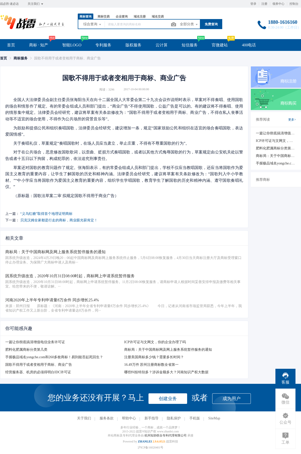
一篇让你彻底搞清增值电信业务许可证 (35, 342)
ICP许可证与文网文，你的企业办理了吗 (155, 342)
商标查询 (86, 16)
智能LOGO (71, 45)
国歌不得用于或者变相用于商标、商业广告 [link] (67, 58)
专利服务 (103, 45)
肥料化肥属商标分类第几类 (26, 349)
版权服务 (133, 45)
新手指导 (151, 418)
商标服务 (21, 58)
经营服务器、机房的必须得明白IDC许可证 (38, 372)
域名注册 (140, 16)
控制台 (293, 4)
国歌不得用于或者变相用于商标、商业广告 (38, 365)
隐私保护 (174, 418)
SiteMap (214, 418)
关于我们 (84, 418)
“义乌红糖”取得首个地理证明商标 (46, 214)
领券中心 (278, 4)
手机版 (194, 418)
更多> (292, 119)
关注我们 (36, 4)
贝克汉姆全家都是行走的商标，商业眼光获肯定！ (59, 220)
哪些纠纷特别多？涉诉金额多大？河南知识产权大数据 (166, 372)
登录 (253, 4)
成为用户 (231, 398)
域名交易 (158, 16)
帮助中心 (129, 418)
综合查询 (92, 25)
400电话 (249, 45)
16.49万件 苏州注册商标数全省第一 (151, 365)
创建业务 (168, 398)
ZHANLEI (145, 441)
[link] (3, 58)
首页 (11, 45)
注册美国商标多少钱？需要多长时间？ (154, 357)
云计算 (162, 45)
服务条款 (107, 418)
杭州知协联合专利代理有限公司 (165, 435)
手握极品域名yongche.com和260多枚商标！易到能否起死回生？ (54, 357)
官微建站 (220, 45)
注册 (264, 4)
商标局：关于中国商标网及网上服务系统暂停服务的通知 (168, 349)
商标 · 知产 (38, 45)
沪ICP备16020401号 (151, 447)
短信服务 (190, 45)
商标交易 (104, 16)
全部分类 (189, 25)
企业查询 (122, 16)
